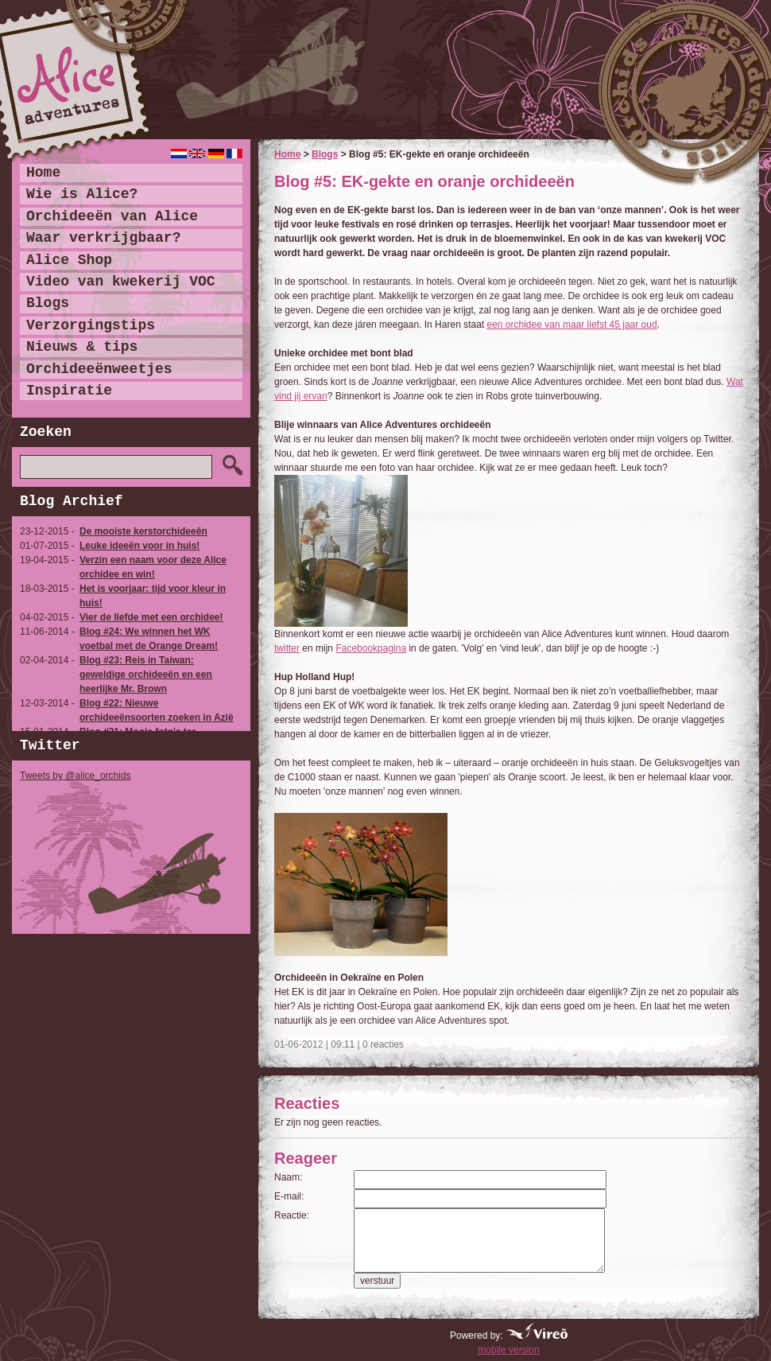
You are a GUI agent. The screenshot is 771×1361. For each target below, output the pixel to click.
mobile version (508, 1349)
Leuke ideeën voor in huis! (139, 545)
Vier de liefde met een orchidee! (151, 617)
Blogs (325, 154)
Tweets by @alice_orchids (75, 775)
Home (287, 154)
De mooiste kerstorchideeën (143, 531)
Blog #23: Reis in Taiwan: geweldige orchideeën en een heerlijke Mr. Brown (145, 674)
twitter (287, 648)
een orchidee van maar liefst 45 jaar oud (572, 324)
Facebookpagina (370, 648)
